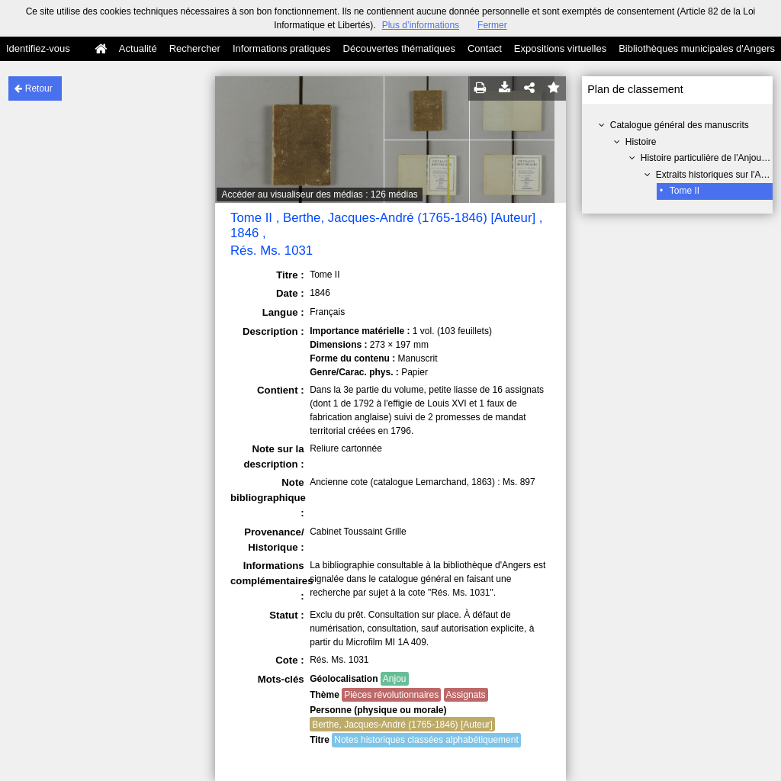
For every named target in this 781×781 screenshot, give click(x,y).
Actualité (138, 48)
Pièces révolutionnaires (391, 694)
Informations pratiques (282, 48)
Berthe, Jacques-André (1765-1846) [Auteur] (402, 724)
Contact (485, 48)
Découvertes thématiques (399, 48)
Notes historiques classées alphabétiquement (426, 739)
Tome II (684, 190)
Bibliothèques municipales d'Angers (697, 48)
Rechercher (194, 48)
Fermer (492, 25)
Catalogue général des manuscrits (679, 125)
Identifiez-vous (38, 48)
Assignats (466, 694)
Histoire (641, 142)
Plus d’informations (420, 25)
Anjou (395, 678)
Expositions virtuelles (560, 48)
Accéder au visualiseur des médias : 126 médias (319, 194)
